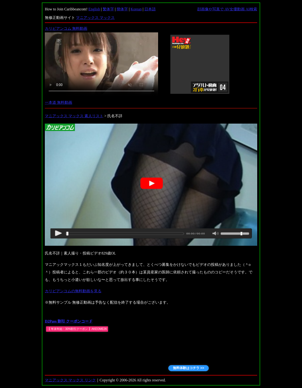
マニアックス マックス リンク (70, 380)
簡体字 (122, 9)
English (94, 9)
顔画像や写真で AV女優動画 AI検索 (227, 9)
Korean (136, 9)
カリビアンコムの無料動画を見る (73, 291)
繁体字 (108, 9)
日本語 (150, 9)
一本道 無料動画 (58, 102)
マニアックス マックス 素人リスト (74, 116)
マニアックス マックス (95, 18)
